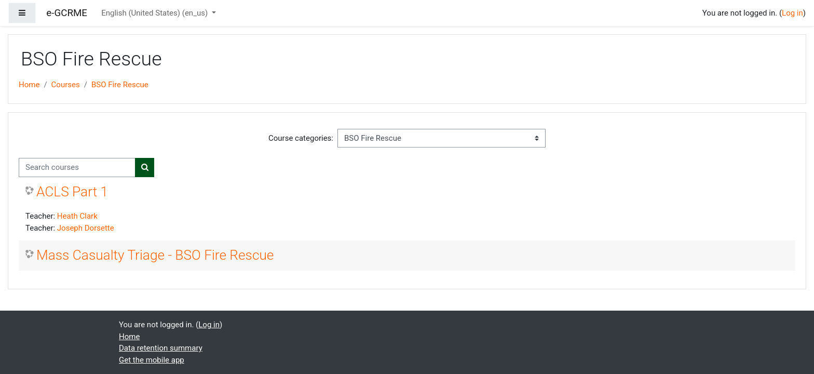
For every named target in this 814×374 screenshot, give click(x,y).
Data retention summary (160, 348)
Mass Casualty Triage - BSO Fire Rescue (155, 255)
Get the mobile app (151, 360)
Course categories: (300, 138)
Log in (792, 13)
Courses (65, 84)
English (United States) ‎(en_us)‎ (155, 13)
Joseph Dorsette (85, 228)
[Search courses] (77, 167)
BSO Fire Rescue (119, 84)
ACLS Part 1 (72, 191)
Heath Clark (77, 216)
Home (29, 84)
